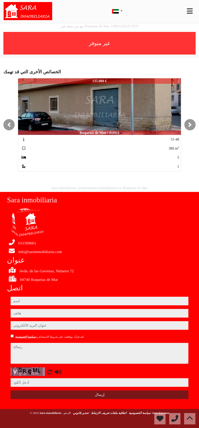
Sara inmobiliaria (51, 413)
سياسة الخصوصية (25, 336)
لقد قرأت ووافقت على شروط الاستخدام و (49, 336)
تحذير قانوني (80, 413)
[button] (9, 124)
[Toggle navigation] (189, 11)
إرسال (99, 395)
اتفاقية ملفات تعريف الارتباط (108, 413)
